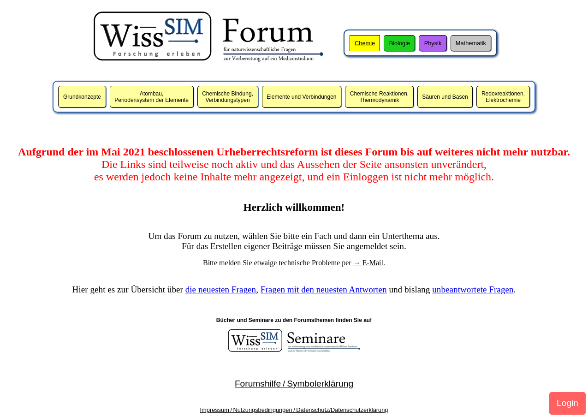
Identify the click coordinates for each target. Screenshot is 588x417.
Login (567, 403)
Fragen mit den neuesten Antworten (324, 289)
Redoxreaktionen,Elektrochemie (503, 96)
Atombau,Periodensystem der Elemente (151, 96)
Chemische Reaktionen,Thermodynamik (379, 96)
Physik (433, 43)
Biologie (399, 43)
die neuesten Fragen (220, 289)
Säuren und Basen (445, 97)
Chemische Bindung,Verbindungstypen (227, 96)
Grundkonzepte (82, 97)
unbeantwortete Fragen (472, 289)
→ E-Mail (368, 263)
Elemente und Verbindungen (301, 97)
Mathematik (471, 43)
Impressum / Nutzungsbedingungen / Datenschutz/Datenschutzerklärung (294, 409)
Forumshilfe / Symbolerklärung (294, 383)
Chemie (365, 43)
